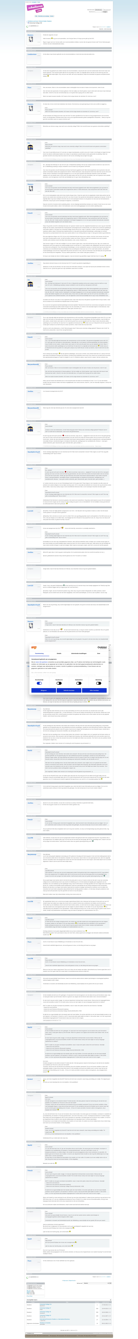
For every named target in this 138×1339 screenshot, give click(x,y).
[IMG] (28, 1292)
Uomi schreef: (49, 186)
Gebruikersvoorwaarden (71, 1335)
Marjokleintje (32, 709)
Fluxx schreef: (49, 109)
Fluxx (29, 87)
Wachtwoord (91, 11)
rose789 (30, 838)
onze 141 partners (42, 662)
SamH (30, 1239)
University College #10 (35, 23)
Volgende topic (72, 1280)
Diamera (30, 35)
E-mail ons (95, 1333)
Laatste (109, 26)
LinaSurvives (32, 54)
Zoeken (52, 16)
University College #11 (46, 1304)
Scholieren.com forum (33, 21)
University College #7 (45, 1308)
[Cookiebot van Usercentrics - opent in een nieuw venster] (99, 647)
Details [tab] (59, 653)
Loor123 (30, 511)
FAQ (36, 16)
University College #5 (45, 1311)
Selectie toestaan (69, 690)
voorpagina (34, 2)
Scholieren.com (102, 1333)
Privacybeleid (60, 1335)
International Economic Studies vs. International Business (55, 1319)
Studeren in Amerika (45, 1323)
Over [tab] (98, 653)
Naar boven (109, 1333)
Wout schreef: (49, 144)
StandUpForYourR (34, 452)
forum (38, 2)
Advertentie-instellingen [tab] (79, 653)
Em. (29, 143)
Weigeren (44, 690)
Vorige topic (65, 1280)
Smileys (28, 1291)
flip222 (30, 750)
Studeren (49, 21)
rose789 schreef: (49, 870)
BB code (29, 1290)
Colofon (81, 1335)
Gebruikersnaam (90, 9)
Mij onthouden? (107, 9)
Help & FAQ (87, 1335)
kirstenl (30, 1079)
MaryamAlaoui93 (33, 364)
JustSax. (30, 263)
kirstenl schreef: (49, 1128)
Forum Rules (29, 1296)
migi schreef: (48, 1240)
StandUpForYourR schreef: (52, 534)
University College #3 (45, 1315)
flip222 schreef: (49, 1097)
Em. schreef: (48, 470)
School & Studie (42, 21)
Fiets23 (30, 213)
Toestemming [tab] (39, 653)
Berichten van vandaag (43, 16)
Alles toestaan (94, 690)
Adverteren (53, 1335)
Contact (93, 1335)
